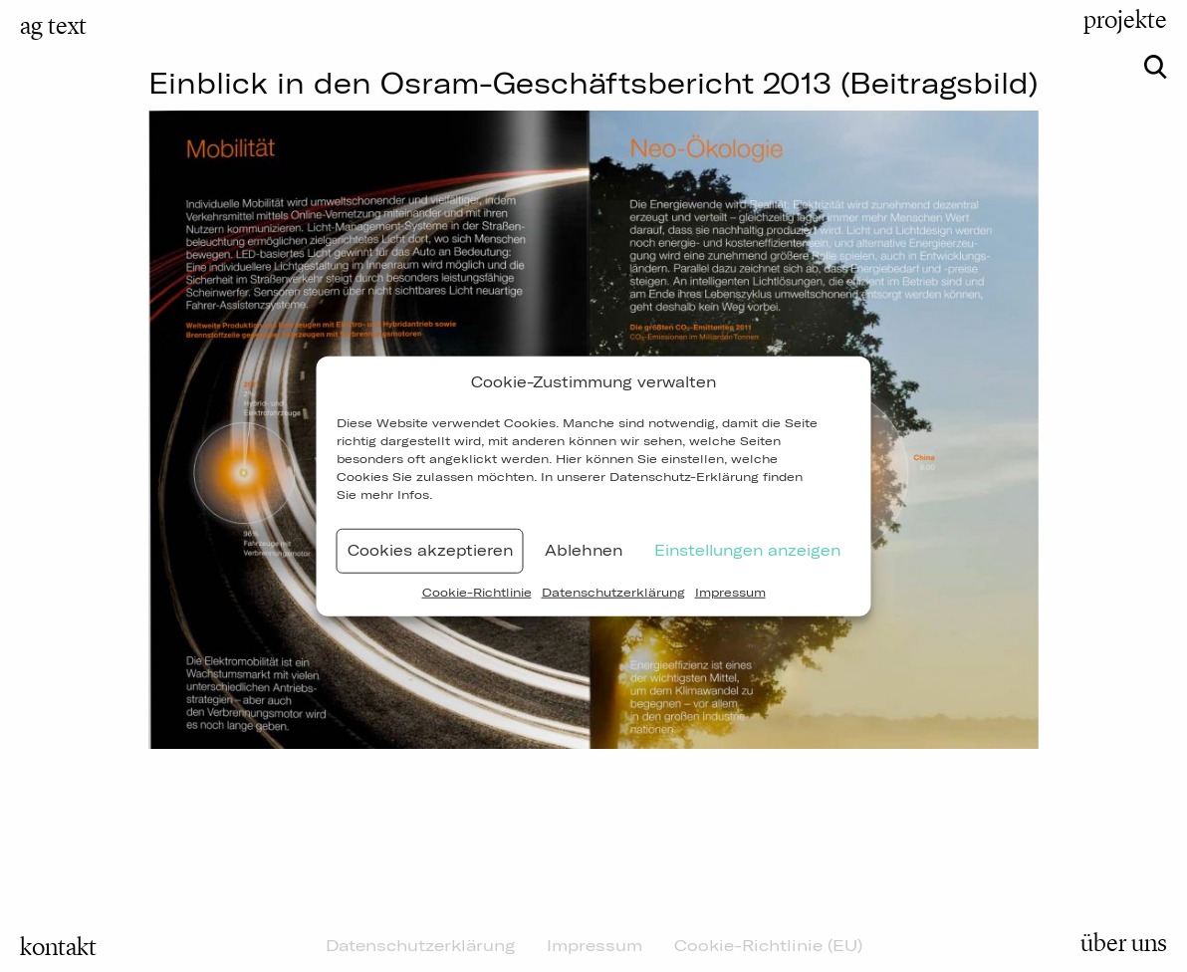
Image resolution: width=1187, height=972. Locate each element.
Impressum (730, 591)
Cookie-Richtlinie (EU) (768, 945)
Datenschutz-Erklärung (684, 475)
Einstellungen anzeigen (747, 550)
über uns (1123, 943)
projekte (1125, 20)
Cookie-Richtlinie (477, 591)
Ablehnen (583, 550)
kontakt (58, 947)
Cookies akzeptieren (430, 550)
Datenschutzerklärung (613, 591)
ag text (53, 26)
